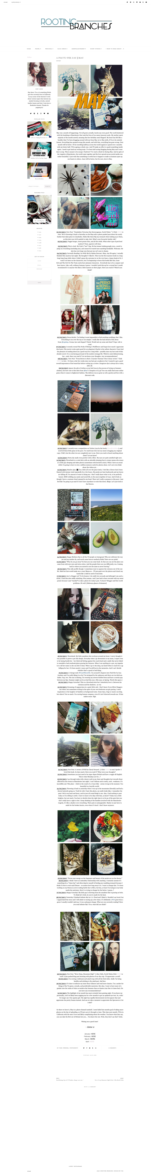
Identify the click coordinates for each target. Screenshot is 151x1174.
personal (66, 1048)
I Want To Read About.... (114, 48)
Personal (48, 48)
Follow (29, 57)
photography (74, 1048)
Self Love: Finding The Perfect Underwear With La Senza (40, 137)
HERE (119, 232)
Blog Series (62, 48)
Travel (37, 48)
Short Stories (95, 48)
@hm (85, 371)
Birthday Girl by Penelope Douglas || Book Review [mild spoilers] (40, 158)
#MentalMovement (78, 48)
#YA (113, 900)
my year (59, 1048)
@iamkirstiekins (112, 448)
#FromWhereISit (84, 673)
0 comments (112, 1048)
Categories (15, 2)
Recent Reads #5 (39, 178)
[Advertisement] (90, 1147)
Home (6, 2)
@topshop (65, 342)
